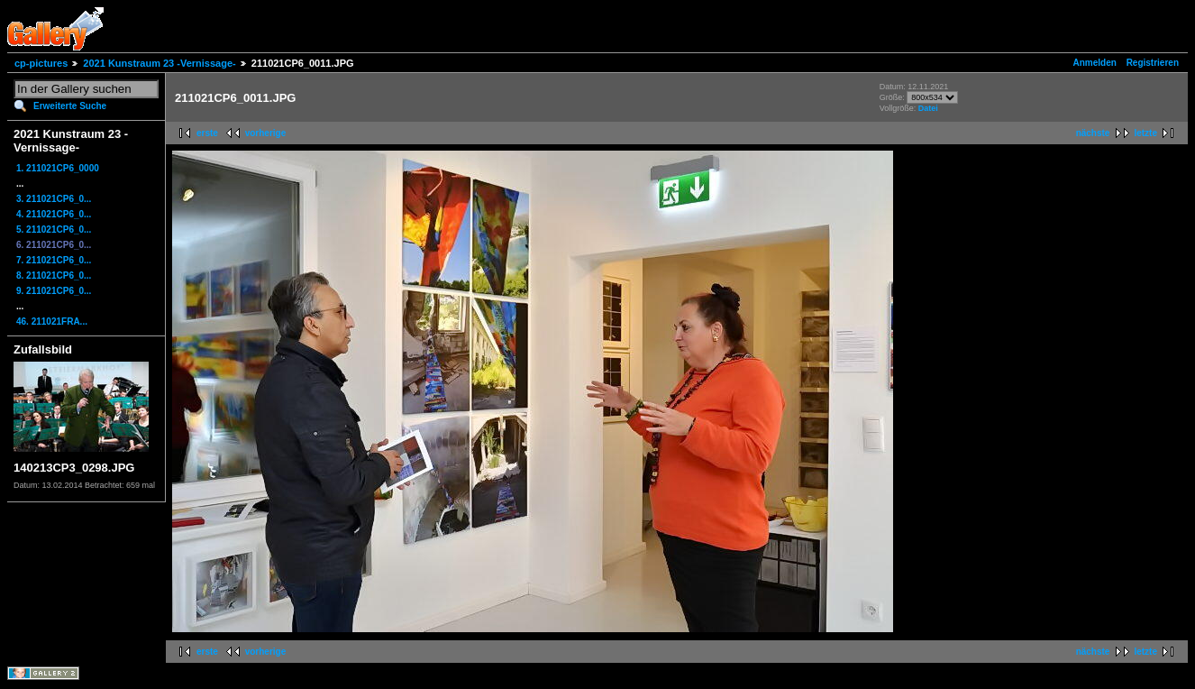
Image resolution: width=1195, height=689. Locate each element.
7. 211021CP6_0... (53, 260)
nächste (1093, 133)
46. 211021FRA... (51, 321)
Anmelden (1095, 63)
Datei (928, 108)
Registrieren (1153, 63)
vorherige (266, 133)
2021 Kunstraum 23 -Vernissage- (159, 63)
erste (207, 133)
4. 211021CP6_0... (53, 214)
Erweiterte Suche (69, 106)
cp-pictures (41, 63)
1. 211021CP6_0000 (57, 168)
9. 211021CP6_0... (53, 291)
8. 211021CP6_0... (53, 275)
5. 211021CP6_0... (53, 229)
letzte (1145, 133)
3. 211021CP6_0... (53, 199)
